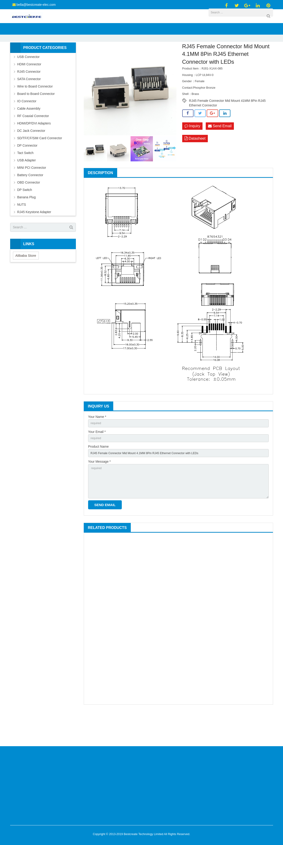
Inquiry (192, 152)
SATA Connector (29, 105)
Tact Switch (25, 179)
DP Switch (24, 215)
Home (87, 56)
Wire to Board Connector (35, 112)
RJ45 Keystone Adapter (34, 238)
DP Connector (27, 171)
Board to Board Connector (36, 119)
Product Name (98, 475)
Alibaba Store (25, 281)
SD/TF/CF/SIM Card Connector (39, 164)
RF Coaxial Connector (33, 142)
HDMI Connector (29, 90)
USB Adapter (26, 186)
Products (103, 56)
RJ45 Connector (124, 56)
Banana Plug (26, 223)
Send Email (220, 152)
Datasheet (195, 165)
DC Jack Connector (31, 156)
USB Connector (28, 82)
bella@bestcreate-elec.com (36, 4)
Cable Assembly (28, 134)
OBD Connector (28, 208)
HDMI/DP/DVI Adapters (34, 149)
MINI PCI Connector (31, 193)
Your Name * (97, 442)
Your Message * (99, 490)
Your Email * (97, 458)
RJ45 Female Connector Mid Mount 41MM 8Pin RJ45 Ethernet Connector (227, 127)
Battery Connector (30, 201)
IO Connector (26, 127)
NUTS (21, 230)
